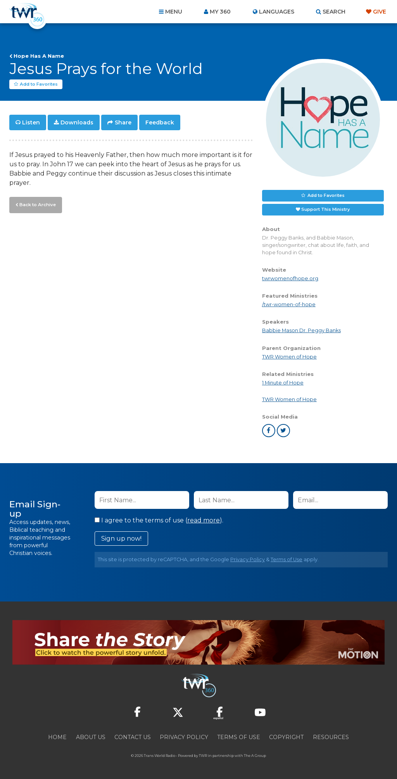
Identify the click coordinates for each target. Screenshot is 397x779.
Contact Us (132, 737)
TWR (203, 755)
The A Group (255, 755)
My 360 (220, 11)
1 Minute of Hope (283, 383)
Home (57, 737)
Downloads (76, 122)
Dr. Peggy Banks (320, 331)
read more (203, 520)
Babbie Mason (280, 331)
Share (123, 122)
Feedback (159, 122)
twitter (283, 430)
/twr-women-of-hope (289, 305)
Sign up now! (121, 538)
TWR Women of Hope (289, 357)
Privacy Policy (247, 559)
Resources (331, 737)
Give (379, 11)
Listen (31, 122)
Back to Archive (36, 204)
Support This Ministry (325, 209)
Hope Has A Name (39, 56)
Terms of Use (286, 559)
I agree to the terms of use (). (159, 520)
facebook (268, 430)
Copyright (286, 737)
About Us (90, 737)
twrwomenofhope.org (290, 278)
